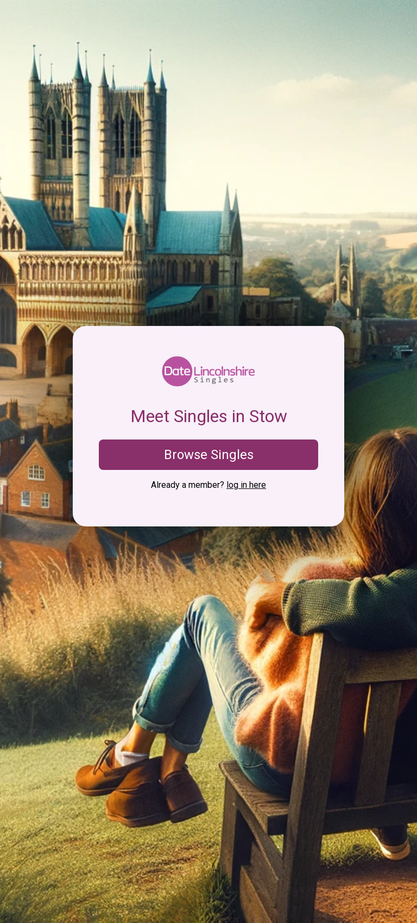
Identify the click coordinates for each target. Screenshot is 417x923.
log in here (246, 485)
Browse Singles (209, 454)
